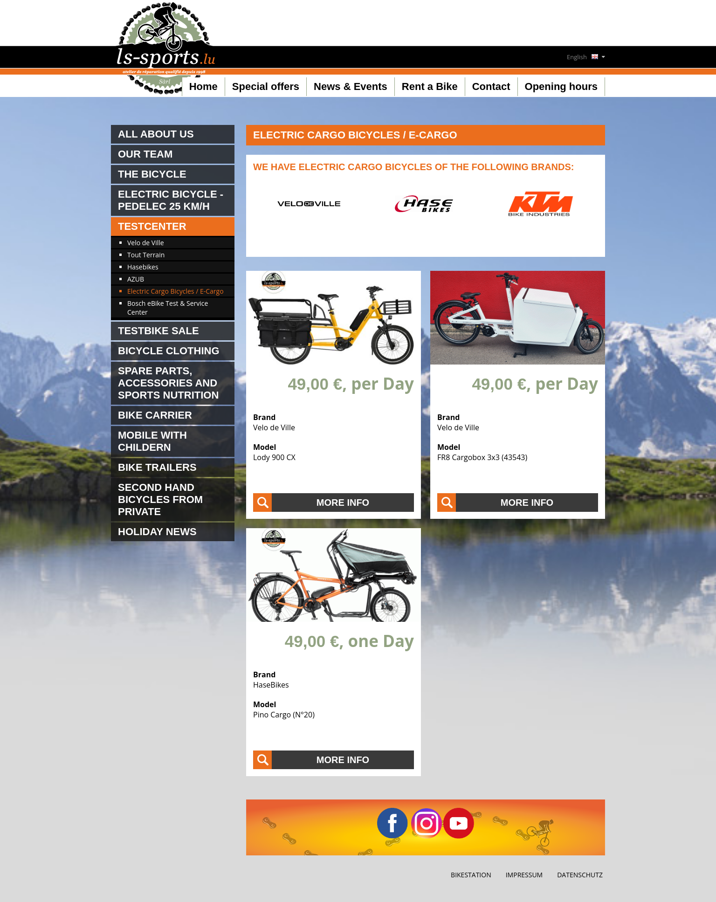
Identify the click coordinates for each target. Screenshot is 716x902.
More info (343, 502)
